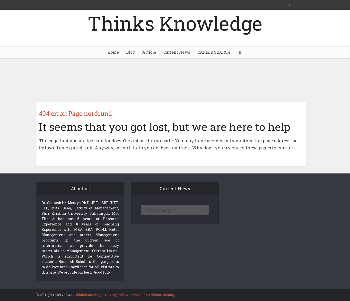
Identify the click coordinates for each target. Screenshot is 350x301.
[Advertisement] (175, 80)
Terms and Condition (145, 294)
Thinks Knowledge (175, 23)
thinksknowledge (90, 294)
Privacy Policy (116, 294)
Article (149, 52)
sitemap (168, 294)
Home (113, 52)
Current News (176, 52)
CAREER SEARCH (213, 52)
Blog (130, 52)
